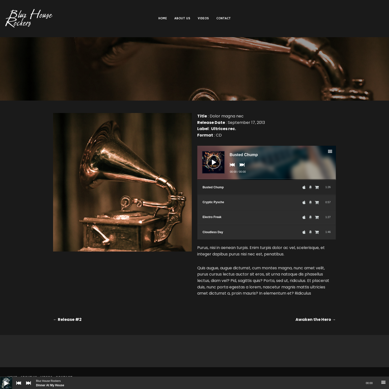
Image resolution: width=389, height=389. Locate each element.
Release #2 (67, 319)
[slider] (266, 179)
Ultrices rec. (223, 129)
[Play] (2, 379)
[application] (266, 163)
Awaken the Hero (315, 319)
